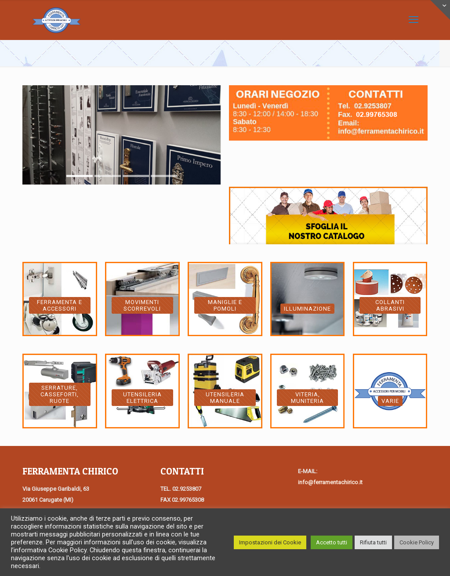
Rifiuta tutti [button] (373, 542)
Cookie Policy (416, 542)
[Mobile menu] (413, 19)
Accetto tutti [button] (331, 542)
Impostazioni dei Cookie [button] (270, 542)
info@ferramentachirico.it (330, 482)
